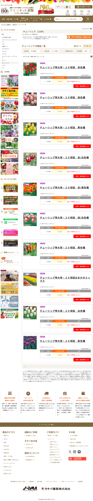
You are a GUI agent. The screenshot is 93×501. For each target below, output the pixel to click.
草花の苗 (6, 446)
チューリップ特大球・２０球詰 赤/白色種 (64, 157)
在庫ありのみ (68, 51)
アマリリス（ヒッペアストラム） (9, 40)
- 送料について (53, 447)
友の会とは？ (29, 444)
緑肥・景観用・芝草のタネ (11, 460)
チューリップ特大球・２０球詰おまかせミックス (65, 279)
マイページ (51, 439)
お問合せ (82, 14)
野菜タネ (6, 435)
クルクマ (4, 51)
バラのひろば (7, 470)
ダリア (3, 60)
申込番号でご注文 (31, 435)
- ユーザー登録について (55, 460)
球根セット (5, 46)
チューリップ (5, 63)
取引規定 (39, 481)
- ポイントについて (54, 449)
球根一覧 (15, 24)
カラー (3, 44)
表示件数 (79, 51)
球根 (2, 34)
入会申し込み (29, 448)
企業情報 (80, 481)
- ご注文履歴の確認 (54, 462)
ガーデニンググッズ (9, 463)
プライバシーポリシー (52, 481)
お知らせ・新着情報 (75, 442)
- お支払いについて (54, 452)
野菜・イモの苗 (8, 456)
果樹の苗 (6, 453)
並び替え (26, 51)
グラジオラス (5, 49)
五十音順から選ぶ (6, 37)
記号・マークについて (68, 481)
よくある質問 (73, 435)
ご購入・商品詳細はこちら (82, 86)
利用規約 (31, 481)
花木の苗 (6, 449)
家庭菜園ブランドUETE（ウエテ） (79, 446)
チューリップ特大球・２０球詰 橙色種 (62, 247)
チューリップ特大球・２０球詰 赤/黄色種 (64, 187)
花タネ (5, 439)
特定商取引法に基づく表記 (17, 481)
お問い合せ (73, 439)
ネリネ (3, 65)
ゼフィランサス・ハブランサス (9, 57)
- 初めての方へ (53, 442)
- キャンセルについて (55, 457)
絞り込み (47, 51)
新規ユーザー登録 (53, 435)
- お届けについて (53, 444)
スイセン (4, 54)
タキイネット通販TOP (6, 24)
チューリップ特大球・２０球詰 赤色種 (62, 67)
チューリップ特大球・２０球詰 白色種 (62, 310)
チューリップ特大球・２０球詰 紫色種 (62, 340)
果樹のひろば (7, 473)
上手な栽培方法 (30, 456)
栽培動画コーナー (31, 460)
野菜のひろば (7, 467)
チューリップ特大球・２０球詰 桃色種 (62, 97)
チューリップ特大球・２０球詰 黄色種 (62, 127)
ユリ (3, 68)
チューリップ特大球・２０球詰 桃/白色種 (64, 217)
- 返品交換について (54, 455)
